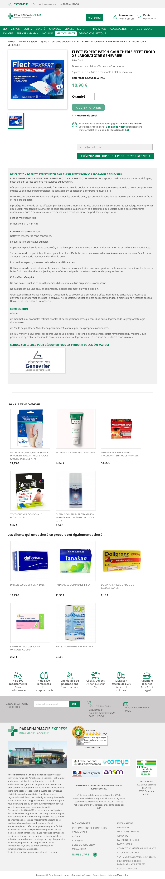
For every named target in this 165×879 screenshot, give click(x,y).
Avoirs (76, 836)
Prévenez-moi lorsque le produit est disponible (115, 156)
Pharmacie (99, 28)
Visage (15, 28)
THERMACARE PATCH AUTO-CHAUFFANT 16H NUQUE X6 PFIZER (120, 454)
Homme (47, 33)
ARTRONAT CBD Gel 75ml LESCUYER (75, 452)
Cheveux (55, 28)
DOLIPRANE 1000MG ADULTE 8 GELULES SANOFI (117, 586)
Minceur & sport (76, 28)
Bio (4, 28)
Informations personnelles (89, 827)
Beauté (40, 28)
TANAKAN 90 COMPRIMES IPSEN (73, 584)
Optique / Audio (142, 28)
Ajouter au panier (88, 107)
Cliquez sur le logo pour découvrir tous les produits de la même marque (59, 344)
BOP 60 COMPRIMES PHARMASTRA (74, 646)
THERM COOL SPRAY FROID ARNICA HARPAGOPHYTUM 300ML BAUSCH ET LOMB (76, 517)
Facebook (95, 855)
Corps (28, 28)
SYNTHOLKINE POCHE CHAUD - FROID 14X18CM (27, 516)
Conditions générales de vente (136, 848)
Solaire (7, 33)
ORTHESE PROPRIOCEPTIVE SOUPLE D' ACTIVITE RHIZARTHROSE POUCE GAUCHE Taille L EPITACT (29, 455)
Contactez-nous (127, 868)
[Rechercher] (68, 17)
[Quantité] (91, 96)
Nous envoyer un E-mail (137, 709)
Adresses (77, 840)
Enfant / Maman (28, 33)
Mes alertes (79, 848)
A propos (122, 835)
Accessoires (118, 28)
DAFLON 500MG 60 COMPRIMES (27, 584)
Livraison (123, 827)
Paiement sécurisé (128, 839)
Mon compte (81, 823)
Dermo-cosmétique (92, 33)
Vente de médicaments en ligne (136, 856)
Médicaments (66, 33)
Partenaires (124, 844)
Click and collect (128, 852)
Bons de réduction (84, 844)
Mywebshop (123, 875)
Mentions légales (128, 831)
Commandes (79, 832)
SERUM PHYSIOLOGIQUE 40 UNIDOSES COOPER (25, 648)
